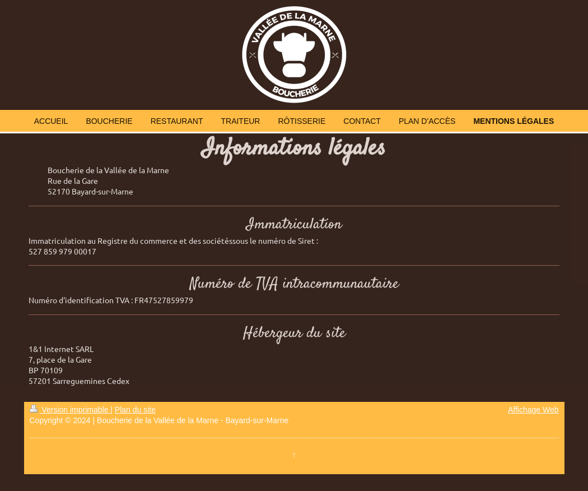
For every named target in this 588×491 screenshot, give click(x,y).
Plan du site (135, 409)
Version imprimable (70, 409)
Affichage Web (533, 409)
